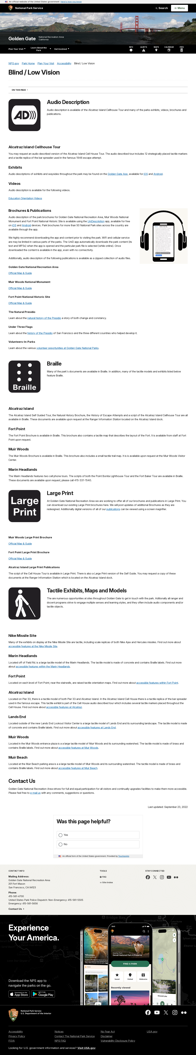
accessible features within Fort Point (157, 682)
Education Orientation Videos (25, 198)
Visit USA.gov (86, 1048)
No (65, 844)
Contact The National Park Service (75, 1036)
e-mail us (35, 792)
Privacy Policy (16, 1036)
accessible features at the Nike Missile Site (32, 646)
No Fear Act (108, 1031)
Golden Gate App (118, 174)
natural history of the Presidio (44, 318)
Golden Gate (22, 38)
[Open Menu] (179, 8)
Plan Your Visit (16, 49)
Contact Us (15, 908)
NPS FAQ (60, 1040)
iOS (146, 174)
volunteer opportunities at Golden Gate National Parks (67, 348)
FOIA (11, 1040)
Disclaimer (106, 1036)
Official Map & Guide (20, 273)
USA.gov (152, 1031)
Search (161, 8)
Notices (59, 1031)
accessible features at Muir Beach (77, 768)
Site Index (106, 882)
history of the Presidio (40, 333)
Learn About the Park (41, 49)
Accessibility (15, 1031)
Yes (66, 834)
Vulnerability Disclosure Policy (118, 1040)
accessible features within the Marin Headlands (43, 666)
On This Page (25, 90)
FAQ (103, 876)
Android (158, 174)
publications (113, 509)
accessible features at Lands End (97, 727)
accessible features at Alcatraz (64, 707)
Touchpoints (123, 856)
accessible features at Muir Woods (78, 747)
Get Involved (61, 49)
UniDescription (96, 221)
